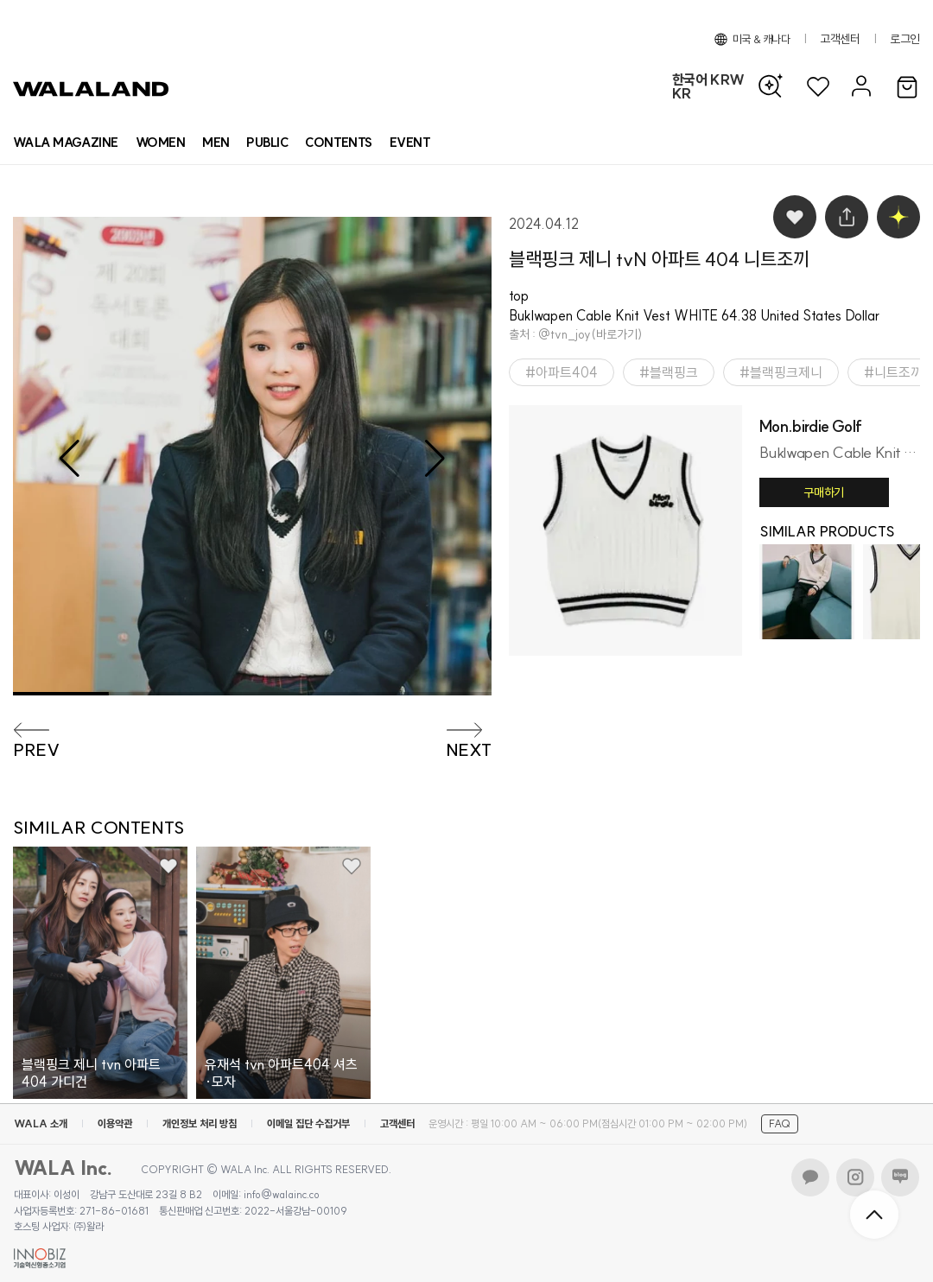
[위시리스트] (818, 86)
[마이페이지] (859, 86)
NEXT (469, 749)
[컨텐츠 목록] (338, 142)
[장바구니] (907, 88)
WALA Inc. (63, 1167)
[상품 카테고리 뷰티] (267, 142)
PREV (36, 749)
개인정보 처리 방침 (199, 1123)
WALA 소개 (40, 1123)
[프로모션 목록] (410, 142)
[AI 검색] (775, 86)
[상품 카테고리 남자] (215, 142)
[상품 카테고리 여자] (160, 142)
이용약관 (115, 1123)
